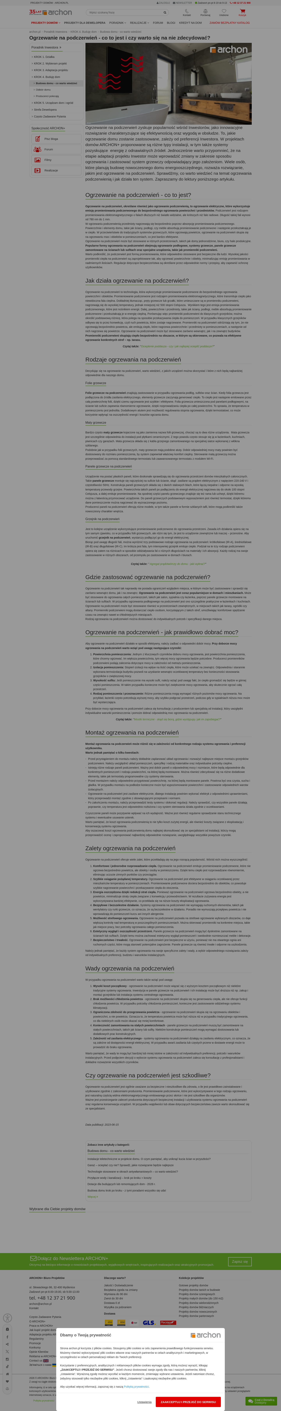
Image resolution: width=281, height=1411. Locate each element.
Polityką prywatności (136, 1386)
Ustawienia (144, 1402)
